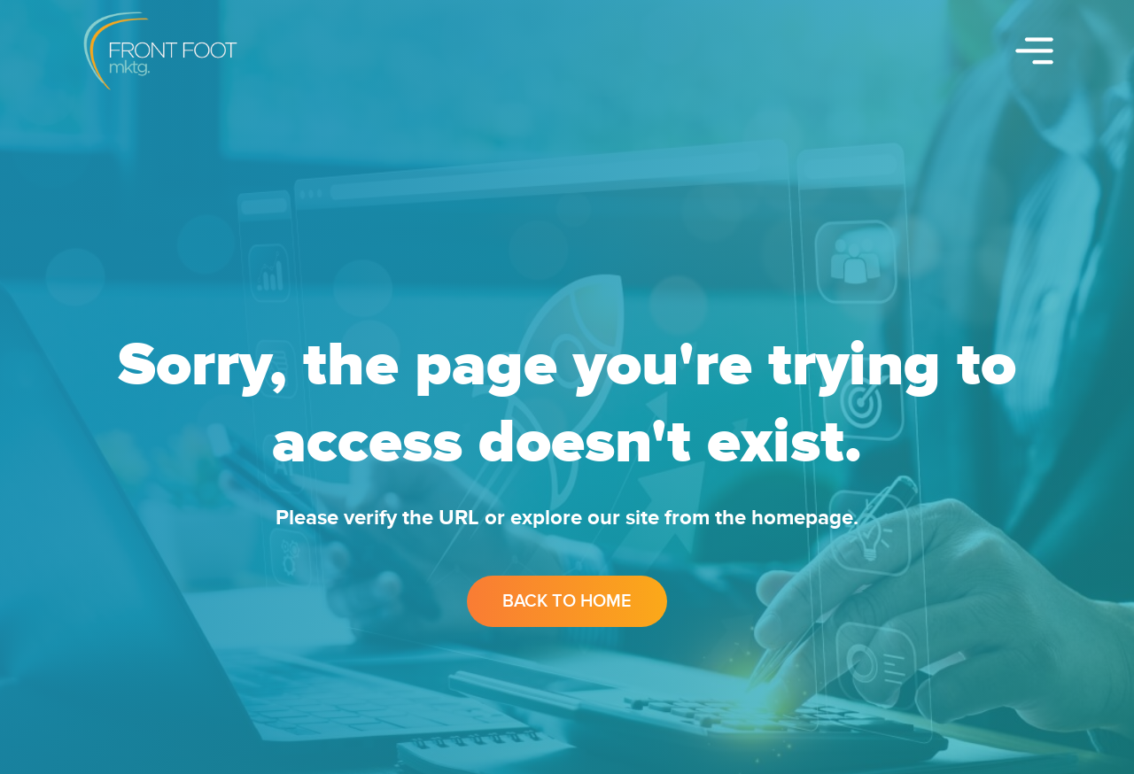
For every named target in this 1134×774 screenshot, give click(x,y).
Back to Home (567, 601)
